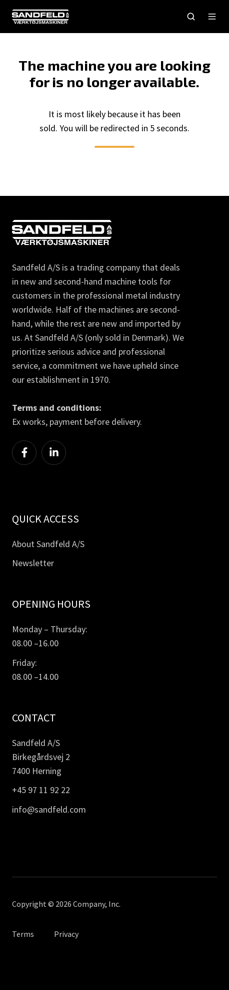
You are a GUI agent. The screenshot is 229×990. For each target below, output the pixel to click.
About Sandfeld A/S (48, 544)
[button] (191, 17)
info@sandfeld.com (49, 809)
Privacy (66, 934)
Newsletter (33, 563)
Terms (23, 934)
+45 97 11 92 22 (41, 790)
